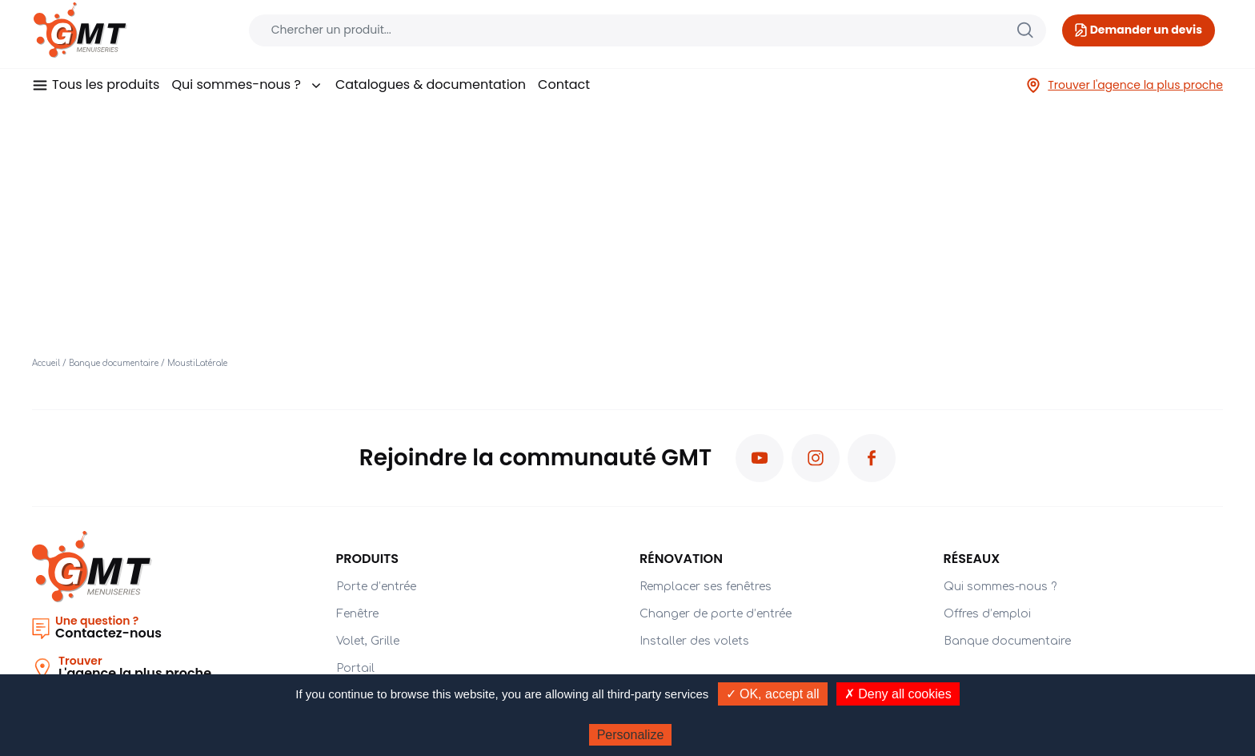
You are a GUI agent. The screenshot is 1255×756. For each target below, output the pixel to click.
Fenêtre (357, 614)
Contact (564, 84)
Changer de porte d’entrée (716, 614)
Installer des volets (694, 641)
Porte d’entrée (376, 587)
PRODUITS (367, 558)
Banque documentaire (113, 363)
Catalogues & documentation (430, 84)
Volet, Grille (367, 641)
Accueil (46, 363)
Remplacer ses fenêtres (706, 587)
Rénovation (681, 558)
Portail (355, 668)
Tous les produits (105, 84)
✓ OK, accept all (773, 694)
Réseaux (972, 558)
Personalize (630, 735)
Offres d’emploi (987, 614)
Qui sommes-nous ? (247, 84)
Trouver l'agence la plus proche (1124, 85)
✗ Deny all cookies (898, 694)
